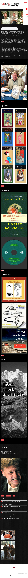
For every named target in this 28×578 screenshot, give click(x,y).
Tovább (2, 101)
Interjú (2, 495)
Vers (13, 495)
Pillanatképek (8, 495)
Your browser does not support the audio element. (9, 28)
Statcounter (17, 575)
